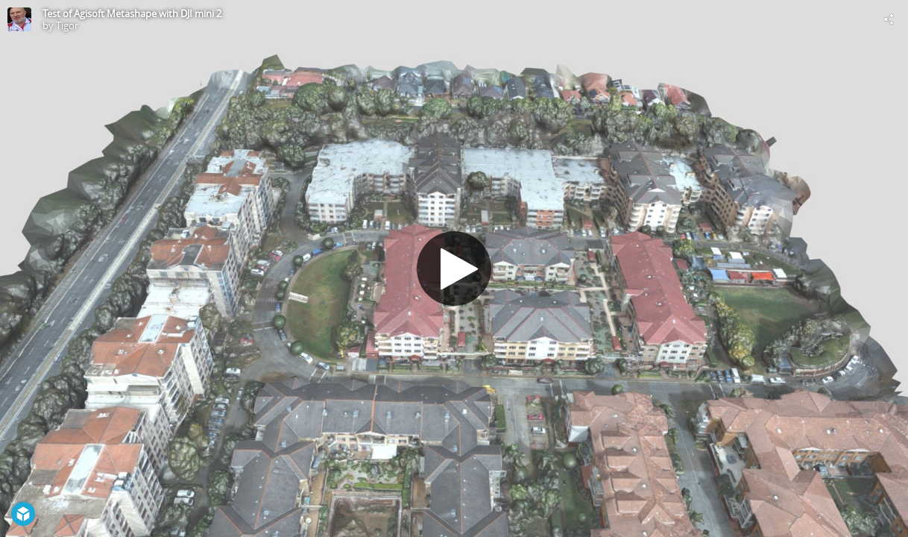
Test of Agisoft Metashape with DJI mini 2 (131, 13)
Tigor (67, 25)
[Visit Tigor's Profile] (19, 19)
